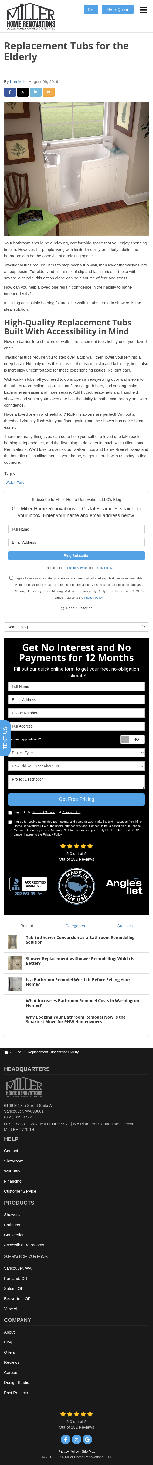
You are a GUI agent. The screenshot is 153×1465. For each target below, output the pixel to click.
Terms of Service (75, 567)
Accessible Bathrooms (24, 1244)
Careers (11, 1372)
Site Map (88, 1451)
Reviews (11, 1362)
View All (11, 1308)
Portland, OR (16, 1278)
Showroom (13, 1161)
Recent (26, 925)
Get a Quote (117, 9)
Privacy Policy (102, 567)
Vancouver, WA (18, 1268)
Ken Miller (19, 81)
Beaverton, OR (17, 1298)
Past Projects (16, 1392)
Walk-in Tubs (15, 482)
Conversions (15, 1234)
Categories (75, 925)
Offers (9, 1352)
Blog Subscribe (76, 555)
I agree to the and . (76, 567)
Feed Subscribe (76, 608)
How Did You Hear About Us (76, 766)
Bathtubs (12, 1224)
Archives (125, 925)
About (9, 1332)
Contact (11, 1150)
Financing (13, 1181)
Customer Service (20, 1191)
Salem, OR (14, 1288)
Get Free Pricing (76, 799)
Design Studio (16, 1382)
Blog (8, 1342)
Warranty (12, 1171)
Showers (12, 1214)
